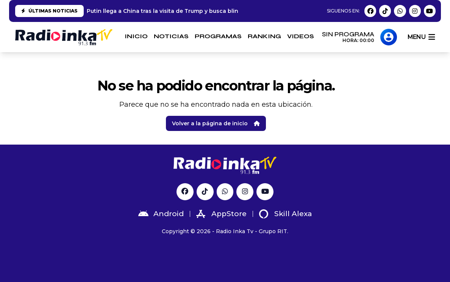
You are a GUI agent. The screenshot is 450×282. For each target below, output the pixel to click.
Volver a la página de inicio (216, 123)
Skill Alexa (285, 213)
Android (161, 213)
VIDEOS (300, 36)
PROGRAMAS (218, 36)
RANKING (264, 36)
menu (421, 37)
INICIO (136, 36)
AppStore (221, 213)
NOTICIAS (171, 36)
